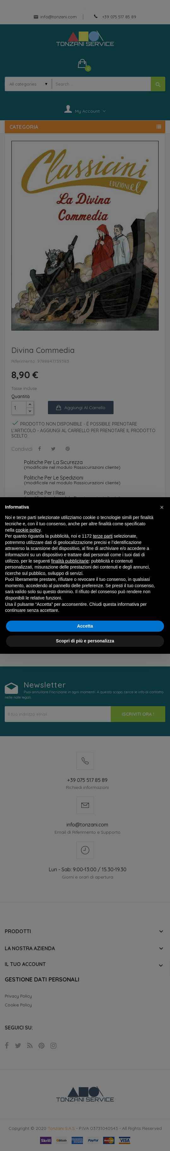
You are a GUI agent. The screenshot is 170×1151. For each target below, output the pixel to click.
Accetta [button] (85, 626)
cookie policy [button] (27, 530)
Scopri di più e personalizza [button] (85, 640)
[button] (162, 507)
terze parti (103, 536)
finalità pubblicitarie (70, 561)
